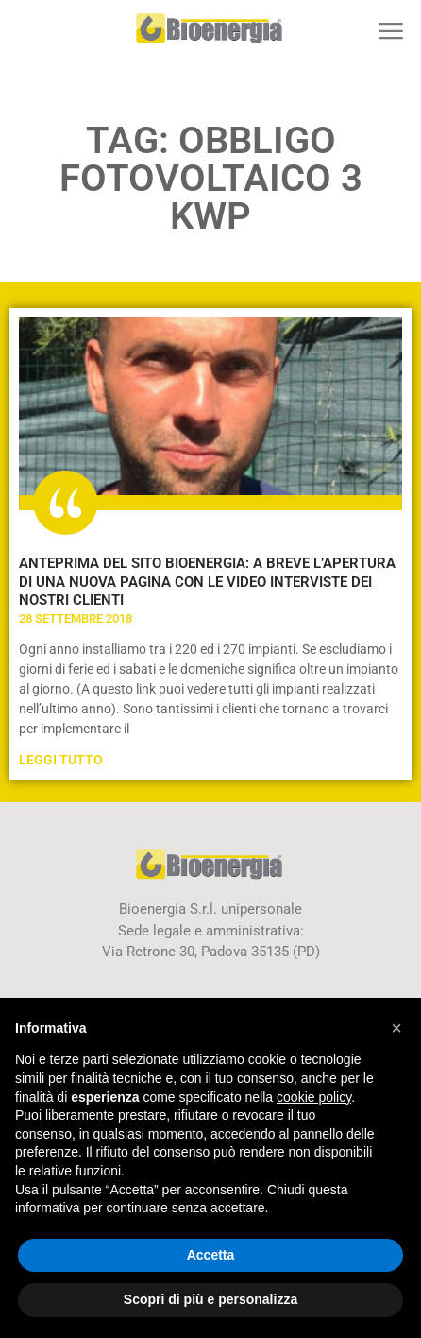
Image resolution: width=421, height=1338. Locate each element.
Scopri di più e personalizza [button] (210, 1299)
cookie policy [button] (314, 1097)
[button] (390, 30)
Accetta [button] (211, 1254)
